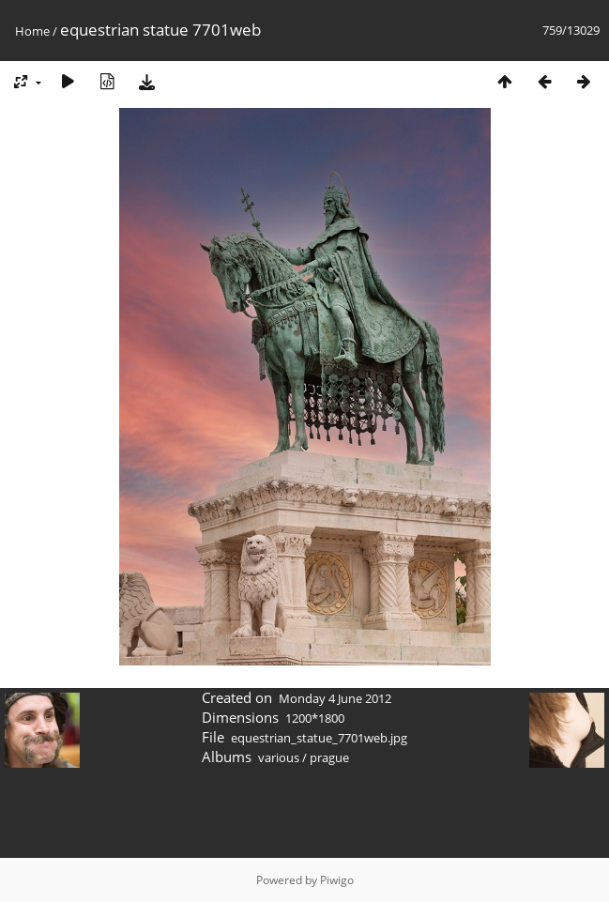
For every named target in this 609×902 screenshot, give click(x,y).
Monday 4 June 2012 (335, 698)
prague (329, 757)
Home (32, 31)
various (278, 757)
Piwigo (337, 880)
